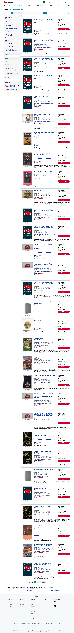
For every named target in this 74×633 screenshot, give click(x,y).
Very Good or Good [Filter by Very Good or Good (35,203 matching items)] (10, 34)
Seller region (7, 77)
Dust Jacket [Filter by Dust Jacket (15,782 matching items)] (9, 49)
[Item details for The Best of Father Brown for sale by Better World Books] (27, 532)
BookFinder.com (37, 626)
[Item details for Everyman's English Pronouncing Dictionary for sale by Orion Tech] (27, 308)
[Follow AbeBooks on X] (55, 604)
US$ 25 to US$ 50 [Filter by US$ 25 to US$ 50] (8, 65)
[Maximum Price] (12, 70)
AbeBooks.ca (47, 623)
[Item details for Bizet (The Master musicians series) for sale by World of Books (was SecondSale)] (27, 118)
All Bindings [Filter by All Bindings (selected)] (7, 40)
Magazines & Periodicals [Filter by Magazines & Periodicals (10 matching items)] (10, 20)
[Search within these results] (45, 16)
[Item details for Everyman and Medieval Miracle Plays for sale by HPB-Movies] (27, 363)
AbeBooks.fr (28, 623)
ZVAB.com (58, 623)
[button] (68, 15)
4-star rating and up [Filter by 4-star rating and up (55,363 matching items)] (12, 87)
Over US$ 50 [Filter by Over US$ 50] (7, 66)
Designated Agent (34, 611)
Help (68, 2)
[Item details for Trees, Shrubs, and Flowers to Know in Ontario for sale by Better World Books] (27, 512)
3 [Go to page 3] (16, 13)
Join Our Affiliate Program (23, 602)
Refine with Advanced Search (17, 9)
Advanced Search (7, 5)
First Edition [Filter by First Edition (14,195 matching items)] (9, 46)
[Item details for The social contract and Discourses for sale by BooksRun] (27, 159)
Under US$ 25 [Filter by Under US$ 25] (8, 64)
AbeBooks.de (23, 623)
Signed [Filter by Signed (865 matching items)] (7, 47)
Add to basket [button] (63, 29)
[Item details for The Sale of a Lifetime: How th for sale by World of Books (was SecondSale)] (27, 102)
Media (32, 602)
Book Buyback (22, 604)
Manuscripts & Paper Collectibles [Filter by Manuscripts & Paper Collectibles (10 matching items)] (11, 28)
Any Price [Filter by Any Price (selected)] (7, 62)
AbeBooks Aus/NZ (40, 623)
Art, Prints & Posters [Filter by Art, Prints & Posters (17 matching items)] (9, 24)
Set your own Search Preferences (54, 590)
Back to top (37, 596)
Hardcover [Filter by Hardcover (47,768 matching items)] (8, 41)
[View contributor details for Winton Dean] (36, 115)
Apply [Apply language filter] (6, 58)
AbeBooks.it (34, 623)
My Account (59, 2)
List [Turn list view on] (45, 13)
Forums (32, 606)
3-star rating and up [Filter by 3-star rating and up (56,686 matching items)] (12, 86)
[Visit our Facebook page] (55, 601)
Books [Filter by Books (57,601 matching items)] (8, 18)
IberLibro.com (53, 623)
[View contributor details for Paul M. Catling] (43, 435)
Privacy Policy (33, 608)
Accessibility (33, 613)
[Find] (44, 2)
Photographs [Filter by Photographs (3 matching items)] (8, 25)
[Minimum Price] (7, 70)
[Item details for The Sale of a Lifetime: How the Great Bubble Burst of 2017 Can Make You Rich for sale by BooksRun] (27, 288)
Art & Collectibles (40, 5)
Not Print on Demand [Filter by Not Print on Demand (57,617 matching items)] (10, 51)
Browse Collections (19, 5)
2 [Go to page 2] (37, 582)
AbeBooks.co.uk (16, 623)
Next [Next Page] (20, 13)
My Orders (9, 606)
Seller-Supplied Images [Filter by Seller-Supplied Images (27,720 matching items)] (11, 50)
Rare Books (29, 5)
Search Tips (51, 587)
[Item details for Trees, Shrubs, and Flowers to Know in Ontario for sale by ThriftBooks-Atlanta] (27, 439)
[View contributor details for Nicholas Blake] (37, 339)
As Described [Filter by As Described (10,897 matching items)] (9, 37)
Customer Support (45, 602)
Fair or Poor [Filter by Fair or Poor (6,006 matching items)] (8, 35)
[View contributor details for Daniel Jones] (38, 303)
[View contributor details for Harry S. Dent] (37, 489)
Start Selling (68, 5)
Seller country (7, 79)
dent (10, 9)
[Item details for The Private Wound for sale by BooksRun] (27, 344)
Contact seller (36, 31)
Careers (32, 604)
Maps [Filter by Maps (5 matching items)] (7, 26)
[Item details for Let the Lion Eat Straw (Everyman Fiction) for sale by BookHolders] (27, 178)
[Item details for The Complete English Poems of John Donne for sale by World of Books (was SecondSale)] (27, 382)
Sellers (59, 5)
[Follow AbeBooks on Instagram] (55, 606)
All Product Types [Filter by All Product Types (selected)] (8, 17)
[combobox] (30, 2)
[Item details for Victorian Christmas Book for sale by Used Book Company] (27, 324)
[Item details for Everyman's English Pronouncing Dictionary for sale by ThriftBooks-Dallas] (27, 475)
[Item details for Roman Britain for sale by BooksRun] (27, 194)
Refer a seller (21, 606)
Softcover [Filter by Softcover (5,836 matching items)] (8, 43)
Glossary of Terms (52, 588)
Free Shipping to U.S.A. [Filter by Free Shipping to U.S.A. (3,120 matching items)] (11, 73)
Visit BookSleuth (29, 590)
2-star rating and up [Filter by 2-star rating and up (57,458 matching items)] (12, 85)
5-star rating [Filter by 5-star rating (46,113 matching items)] (11, 89)
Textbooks (50, 5)
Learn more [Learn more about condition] (10, 30)
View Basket (10, 608)
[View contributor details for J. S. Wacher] (36, 191)
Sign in (54, 2)
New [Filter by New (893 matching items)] (7, 31)
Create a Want (7, 590)
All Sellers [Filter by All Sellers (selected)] (7, 83)
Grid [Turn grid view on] (48, 13)
